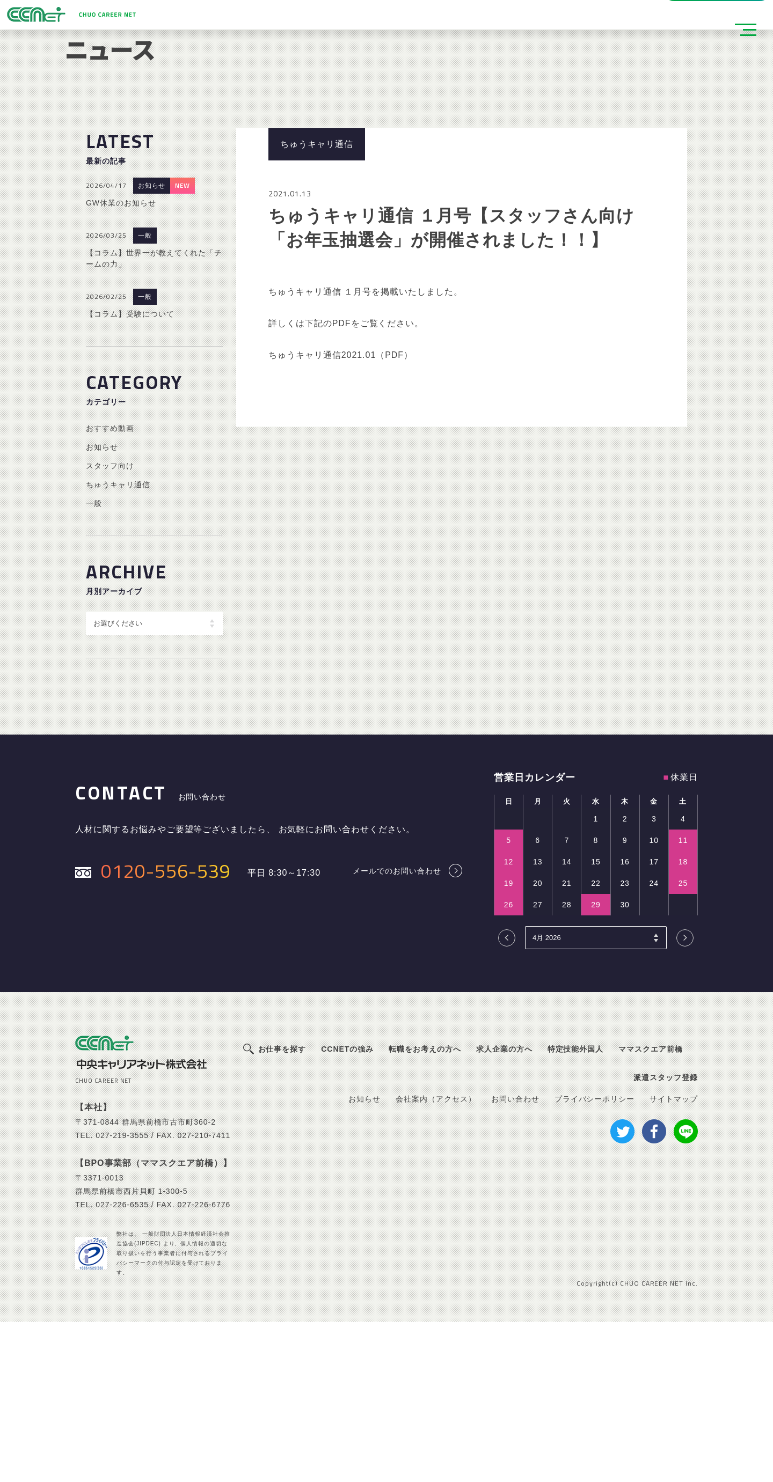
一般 (145, 396)
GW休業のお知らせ (121, 363)
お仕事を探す (282, 1209)
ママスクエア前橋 (650, 1209)
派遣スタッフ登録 (219, 14)
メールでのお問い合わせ (397, 1031)
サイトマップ (674, 1258)
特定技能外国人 (576, 1209)
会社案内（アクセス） (436, 1258)
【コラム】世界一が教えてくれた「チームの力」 (154, 419)
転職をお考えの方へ (425, 1209)
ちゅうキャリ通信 (118, 644)
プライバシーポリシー (595, 1258)
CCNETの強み (347, 1209)
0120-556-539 (166, 1030)
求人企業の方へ (504, 1209)
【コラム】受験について (130, 474)
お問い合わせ (515, 1258)
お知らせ (152, 346)
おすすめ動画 (110, 588)
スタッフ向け (110, 625)
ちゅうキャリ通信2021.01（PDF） (340, 515)
